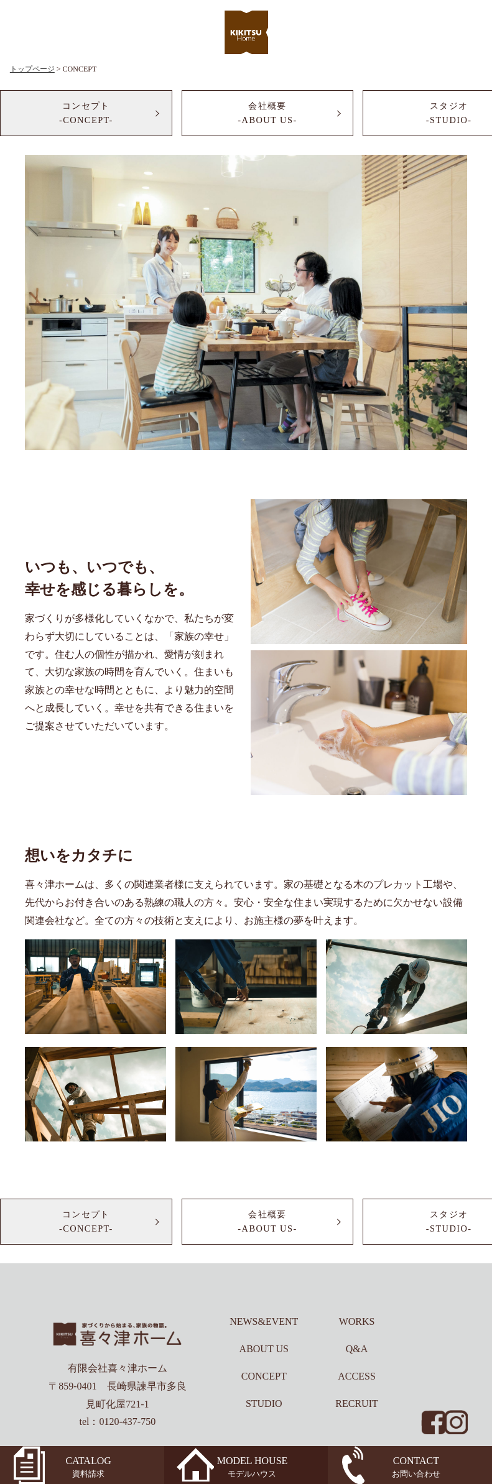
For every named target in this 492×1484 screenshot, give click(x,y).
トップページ (32, 69)
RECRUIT (356, 1403)
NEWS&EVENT (264, 1321)
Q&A (357, 1348)
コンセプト (86, 114)
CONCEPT (264, 1376)
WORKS (357, 1321)
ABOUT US (264, 1348)
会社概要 (267, 114)
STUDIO (264, 1403)
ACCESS (356, 1376)
